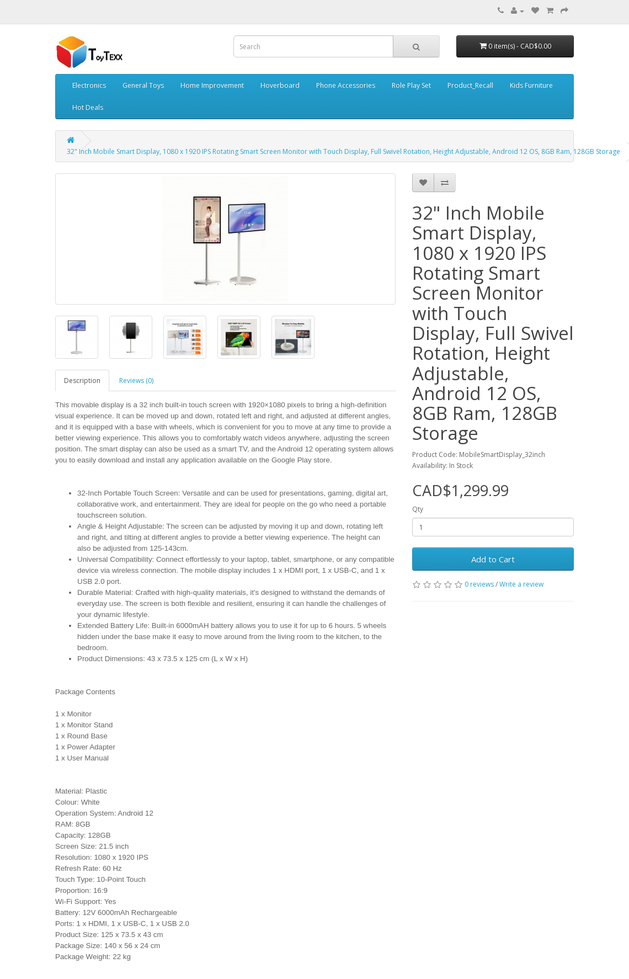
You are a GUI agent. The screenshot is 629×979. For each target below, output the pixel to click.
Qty (417, 509)
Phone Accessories (345, 85)
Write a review (521, 584)
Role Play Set (411, 85)
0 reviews (479, 584)
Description (82, 380)
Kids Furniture (531, 85)
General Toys (143, 85)
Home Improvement (212, 85)
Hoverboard (280, 85)
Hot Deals (87, 107)
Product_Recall (470, 85)
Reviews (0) (136, 380)
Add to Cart (493, 559)
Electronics (89, 85)
